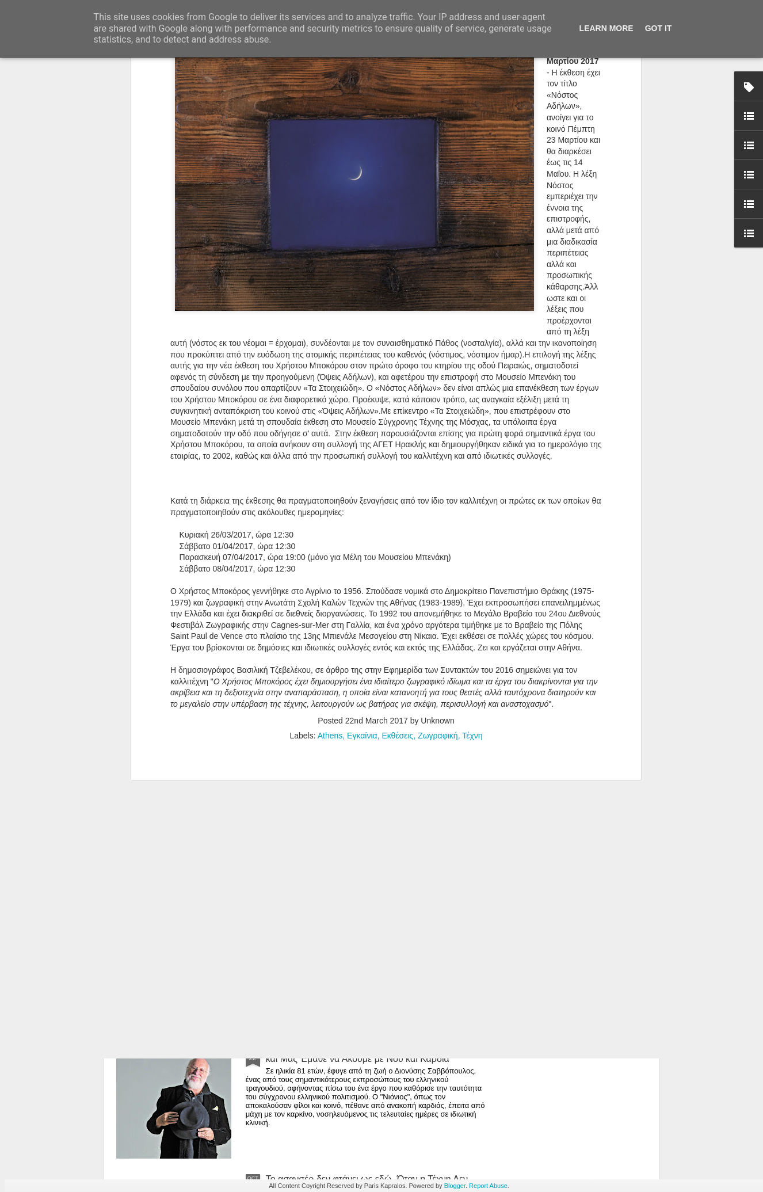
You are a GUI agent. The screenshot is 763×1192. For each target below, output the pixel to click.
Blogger (455, 1185)
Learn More (606, 28)
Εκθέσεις (397, 505)
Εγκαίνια (362, 505)
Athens (330, 505)
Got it (658, 28)
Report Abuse (488, 1185)
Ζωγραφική (438, 505)
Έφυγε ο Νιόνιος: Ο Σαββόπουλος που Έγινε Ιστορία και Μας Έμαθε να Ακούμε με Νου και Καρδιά (373, 1054)
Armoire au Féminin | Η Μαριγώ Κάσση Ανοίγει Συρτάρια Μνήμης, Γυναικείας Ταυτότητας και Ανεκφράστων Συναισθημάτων (361, 797)
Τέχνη (472, 505)
